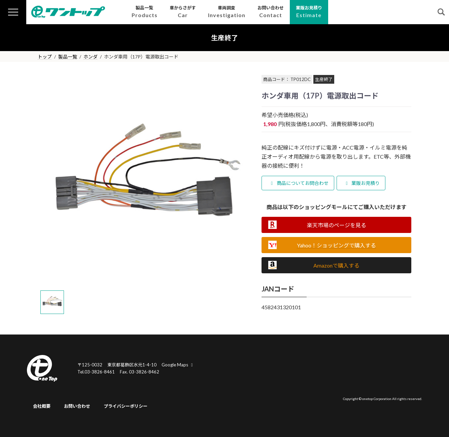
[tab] (52, 302)
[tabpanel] (144, 180)
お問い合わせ (77, 406)
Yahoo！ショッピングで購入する (336, 245)
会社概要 (41, 406)
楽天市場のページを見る (336, 225)
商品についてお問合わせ (299, 183)
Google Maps (178, 364)
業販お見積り (362, 183)
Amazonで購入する (336, 265)
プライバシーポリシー (125, 406)
